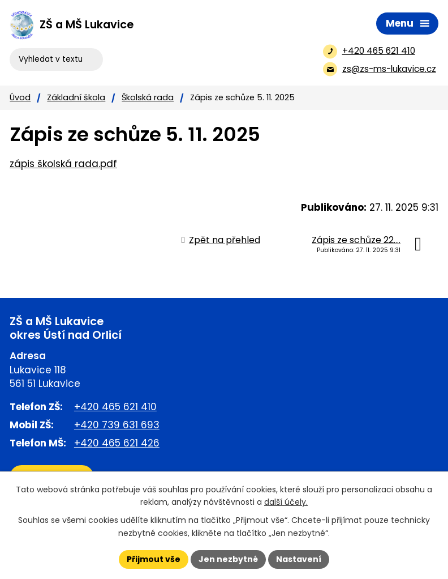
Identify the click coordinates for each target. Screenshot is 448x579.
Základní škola (76, 97)
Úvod (20, 97)
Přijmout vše (153, 559)
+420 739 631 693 (117, 425)
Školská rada (148, 97)
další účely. (286, 502)
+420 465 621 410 (115, 407)
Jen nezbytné (228, 559)
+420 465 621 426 (117, 443)
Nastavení (298, 559)
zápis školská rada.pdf (63, 164)
